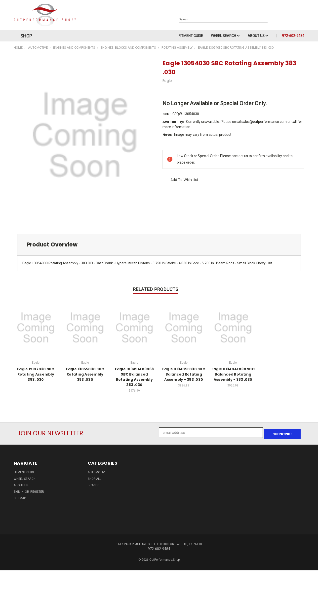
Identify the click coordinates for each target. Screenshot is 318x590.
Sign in (19, 490)
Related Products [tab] (155, 289)
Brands (93, 484)
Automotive (97, 471)
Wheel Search (225, 36)
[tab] (159, 244)
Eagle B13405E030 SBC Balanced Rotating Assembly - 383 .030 (183, 374)
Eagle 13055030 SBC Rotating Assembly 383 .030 (85, 374)
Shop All (94, 477)
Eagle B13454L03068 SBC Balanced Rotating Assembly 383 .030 (134, 377)
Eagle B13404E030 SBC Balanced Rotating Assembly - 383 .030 (233, 374)
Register (37, 490)
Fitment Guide (191, 36)
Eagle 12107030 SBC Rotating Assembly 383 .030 (35, 374)
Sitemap (20, 496)
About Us (258, 36)
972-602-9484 (293, 36)
